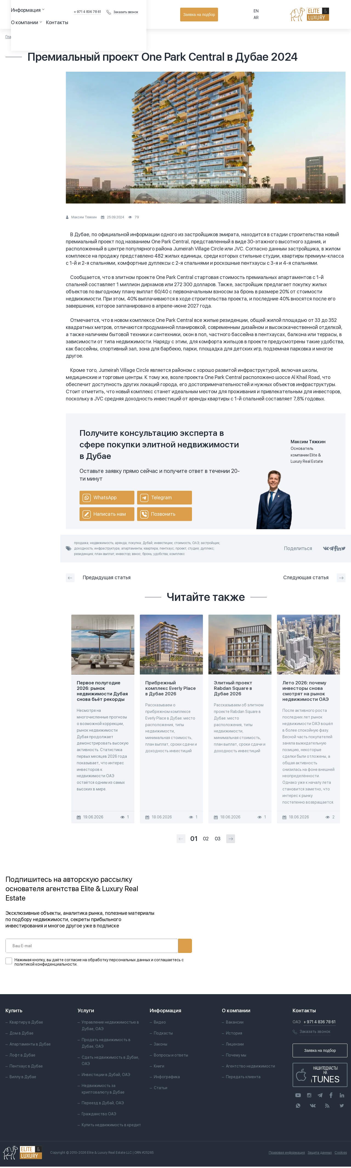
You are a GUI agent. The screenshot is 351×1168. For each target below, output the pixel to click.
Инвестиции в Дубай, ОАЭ (106, 1076)
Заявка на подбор (321, 14)
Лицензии (235, 1045)
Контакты (166, 14)
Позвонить (158, 514)
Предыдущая (98, 577)
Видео (160, 1023)
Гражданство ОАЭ (99, 1115)
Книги (159, 1067)
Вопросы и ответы (171, 1056)
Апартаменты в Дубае (30, 1045)
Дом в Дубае (21, 1034)
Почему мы (236, 1056)
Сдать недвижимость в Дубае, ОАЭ (110, 1061)
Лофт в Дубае (22, 1056)
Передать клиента (243, 1078)
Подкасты (163, 1034)
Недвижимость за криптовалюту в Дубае (103, 1090)
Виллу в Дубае (23, 1078)
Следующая (314, 577)
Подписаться (166, 946)
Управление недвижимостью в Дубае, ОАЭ (110, 1026)
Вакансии (234, 1023)
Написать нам (104, 514)
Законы (160, 1045)
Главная (12, 37)
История (234, 1034)
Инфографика (167, 1078)
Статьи (32, 37)
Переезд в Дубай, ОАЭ (103, 1104)
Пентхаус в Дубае (26, 1067)
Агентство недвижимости (250, 1067)
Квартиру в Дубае (26, 1023)
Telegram (156, 498)
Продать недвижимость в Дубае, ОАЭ (106, 1044)
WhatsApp (100, 498)
